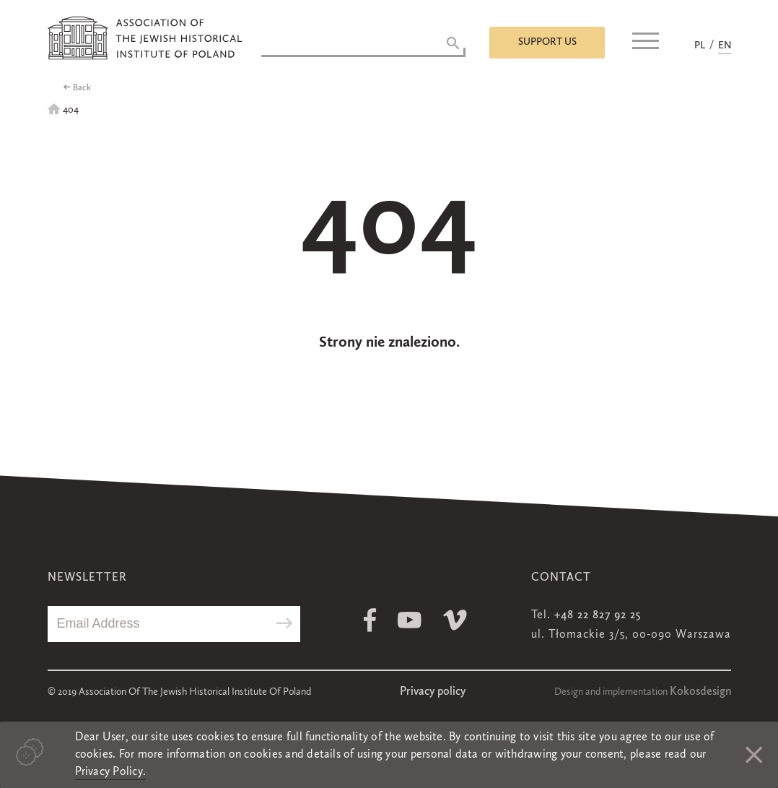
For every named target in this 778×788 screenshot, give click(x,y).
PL (699, 45)
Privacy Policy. (111, 772)
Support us (547, 42)
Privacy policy (433, 692)
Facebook (370, 620)
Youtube (409, 620)
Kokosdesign (700, 692)
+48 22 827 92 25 (597, 615)
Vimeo (455, 620)
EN (724, 45)
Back (82, 88)
